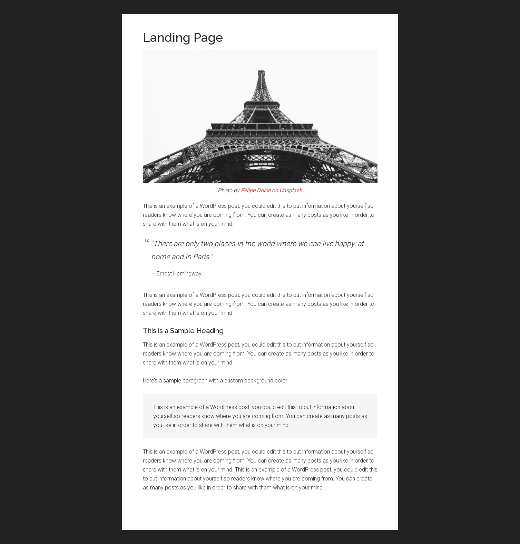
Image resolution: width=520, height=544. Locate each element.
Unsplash (290, 190)
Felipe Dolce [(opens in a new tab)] (256, 190)
